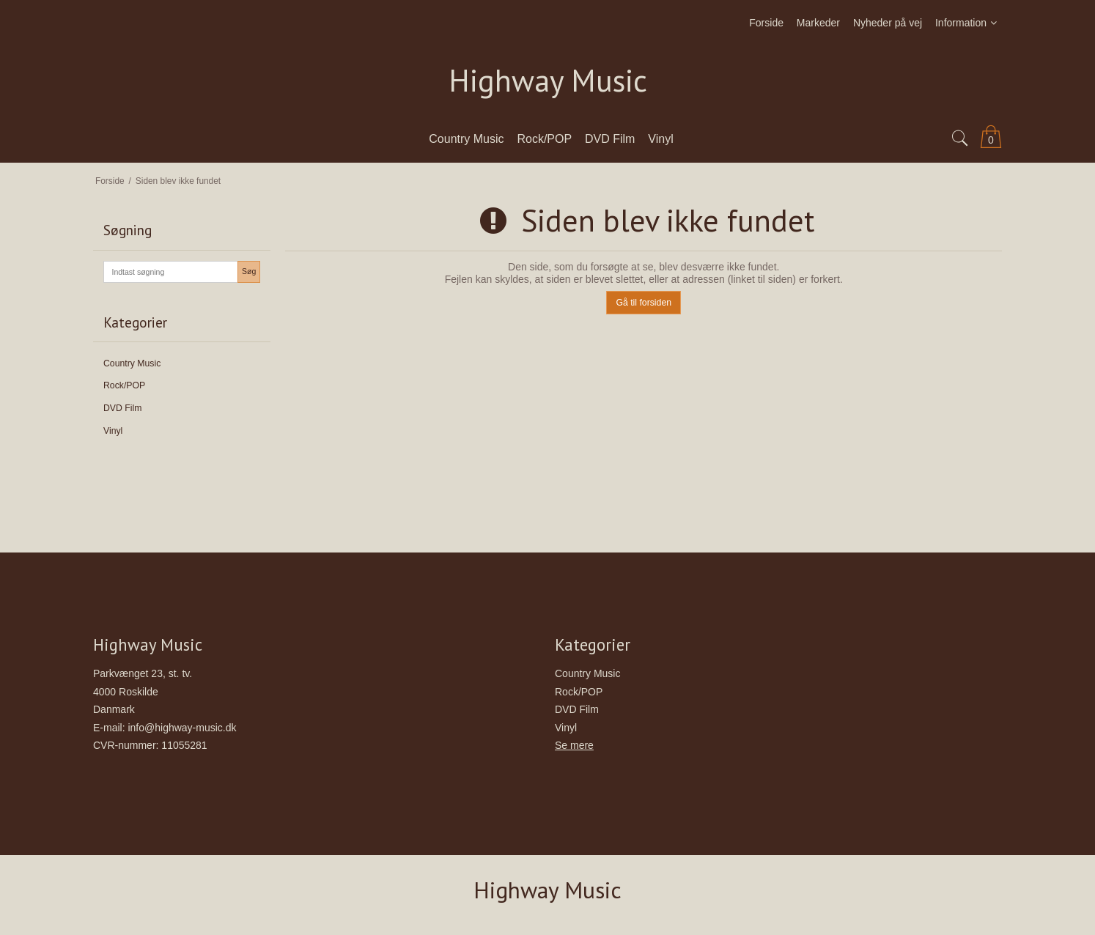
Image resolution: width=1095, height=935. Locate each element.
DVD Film (122, 408)
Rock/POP (124, 385)
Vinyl (112, 431)
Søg (249, 271)
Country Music (132, 363)
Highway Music (548, 81)
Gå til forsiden (643, 303)
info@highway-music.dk (182, 727)
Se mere (574, 745)
